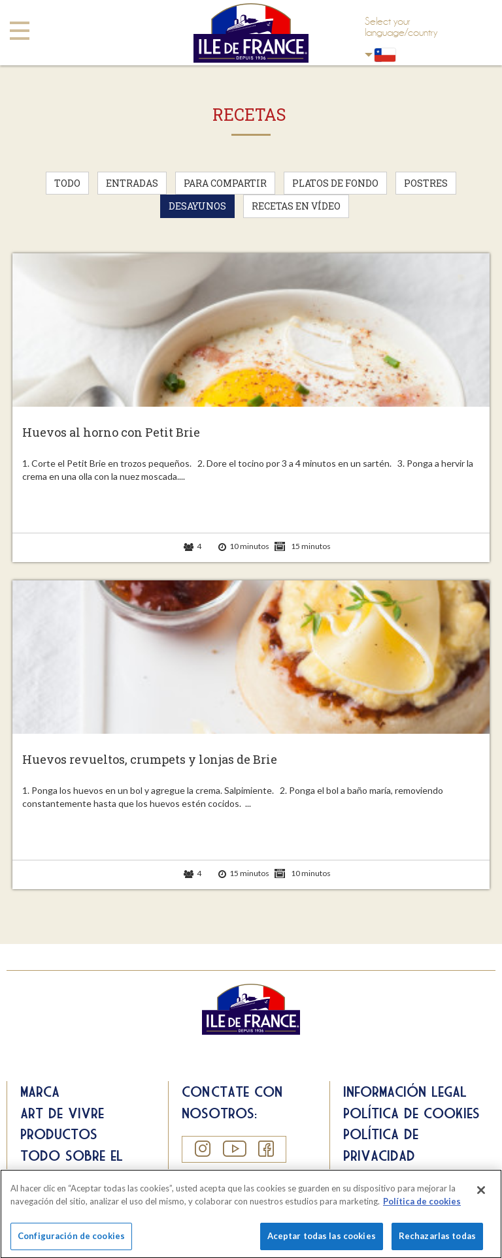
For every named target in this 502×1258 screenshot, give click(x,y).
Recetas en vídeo (296, 206)
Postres (426, 183)
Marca (39, 1091)
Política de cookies (411, 1113)
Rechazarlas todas (437, 1240)
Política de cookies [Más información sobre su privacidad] (422, 1205)
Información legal (405, 1091)
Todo (67, 183)
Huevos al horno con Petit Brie (111, 432)
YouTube (234, 1148)
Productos (58, 1133)
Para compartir (225, 183)
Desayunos (197, 206)
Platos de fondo (335, 183)
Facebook (266, 1148)
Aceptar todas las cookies (321, 1240)
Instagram (202, 1148)
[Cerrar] (481, 1194)
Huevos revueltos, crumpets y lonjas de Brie (149, 759)
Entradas (132, 183)
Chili (369, 54)
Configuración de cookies (71, 1240)
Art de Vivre (62, 1113)
